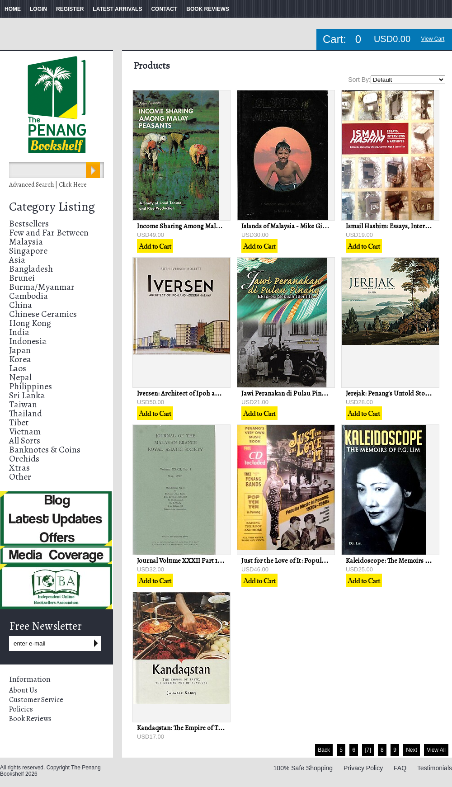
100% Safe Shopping (303, 768)
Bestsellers (29, 223)
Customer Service (36, 700)
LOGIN (38, 9)
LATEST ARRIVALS (117, 9)
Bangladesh (31, 269)
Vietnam (25, 431)
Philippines (30, 386)
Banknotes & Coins (44, 449)
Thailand (25, 413)
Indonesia (28, 341)
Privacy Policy (363, 768)
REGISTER (70, 9)
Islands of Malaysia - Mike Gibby (287, 226)
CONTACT (164, 9)
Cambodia (28, 296)
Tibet (18, 422)
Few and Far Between (49, 232)
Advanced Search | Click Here (48, 184)
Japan (20, 350)
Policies (21, 709)
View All (436, 750)
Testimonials (434, 768)
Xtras (19, 468)
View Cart (433, 39)
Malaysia (26, 242)
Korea (20, 359)
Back (324, 750)
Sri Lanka (27, 395)
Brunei (22, 278)
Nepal (20, 377)
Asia (17, 260)
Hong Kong (30, 323)
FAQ (400, 768)
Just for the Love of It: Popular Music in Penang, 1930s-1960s (326, 560)
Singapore (28, 251)
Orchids (24, 458)
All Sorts (24, 440)
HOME (13, 9)
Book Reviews (30, 719)
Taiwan (23, 404)
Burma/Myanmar (42, 287)
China (20, 305)
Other (20, 477)
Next (411, 750)
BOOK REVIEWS (207, 9)
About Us (23, 690)
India (19, 332)
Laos (17, 368)
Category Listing (52, 206)
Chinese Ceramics (43, 314)
